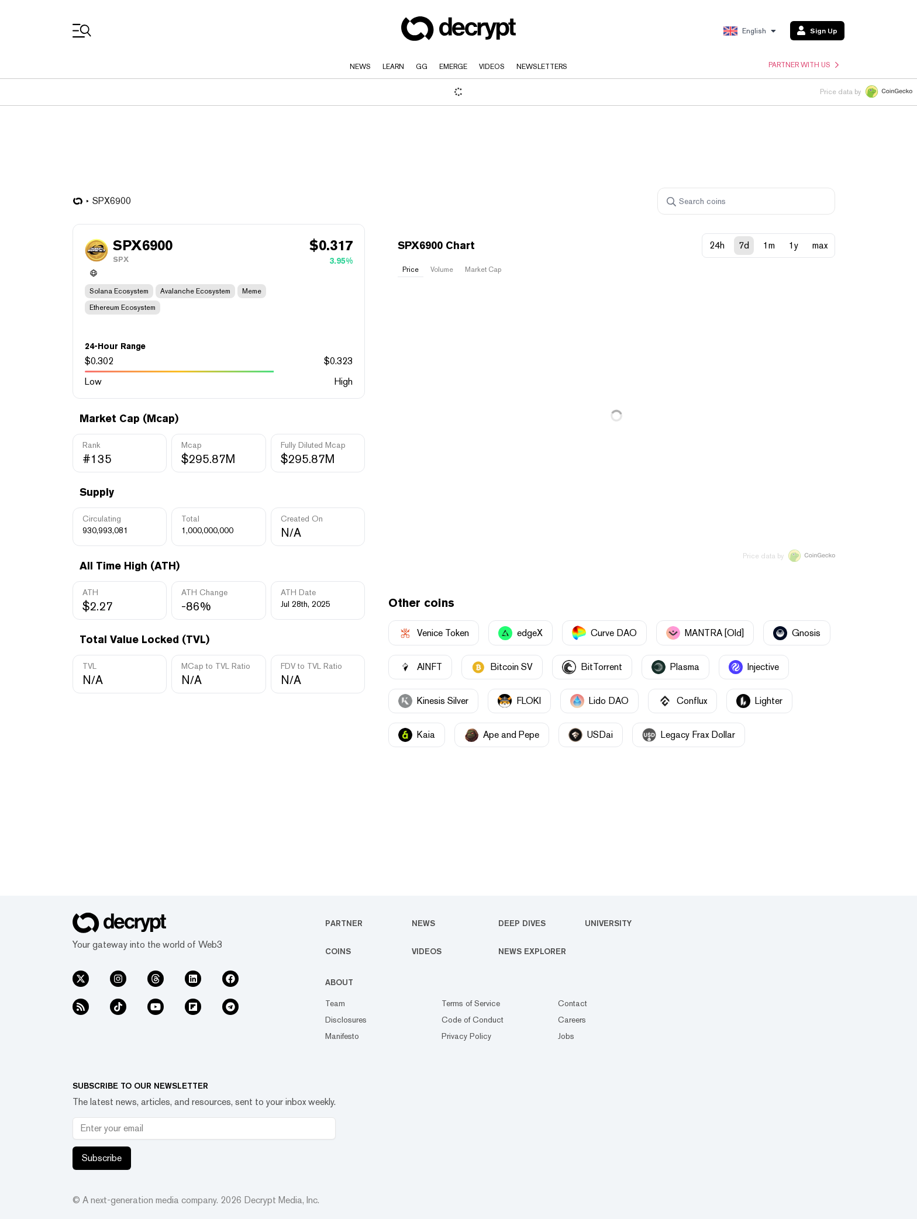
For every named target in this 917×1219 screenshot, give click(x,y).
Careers (572, 1019)
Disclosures (346, 1019)
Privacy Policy (466, 1036)
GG (422, 67)
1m (769, 245)
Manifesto (342, 1036)
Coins (338, 951)
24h (717, 245)
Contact (572, 1003)
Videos (492, 67)
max (820, 245)
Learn (393, 67)
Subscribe (102, 1157)
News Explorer (532, 951)
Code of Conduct (473, 1019)
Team (335, 1003)
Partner (344, 923)
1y (793, 245)
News (360, 67)
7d (744, 245)
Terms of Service (471, 1003)
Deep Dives (522, 923)
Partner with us (803, 65)
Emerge (453, 67)
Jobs (566, 1036)
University (608, 923)
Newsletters (541, 67)
